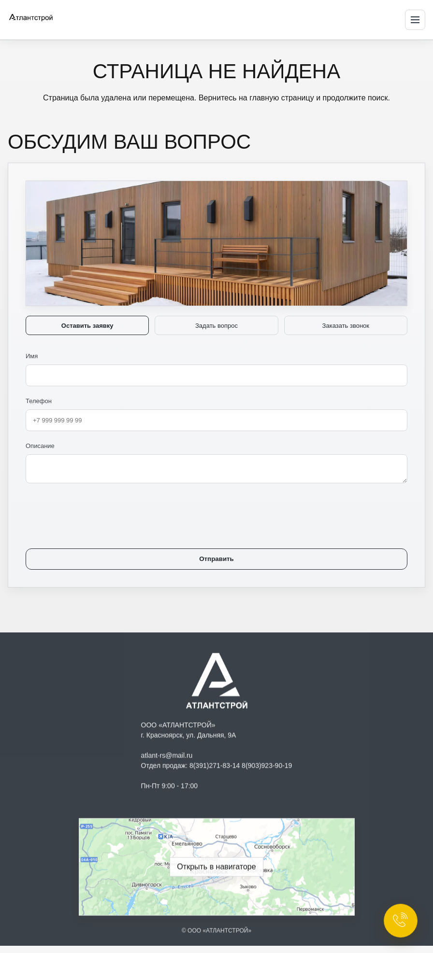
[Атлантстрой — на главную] (45, 18)
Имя (216, 369)
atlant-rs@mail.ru (167, 757)
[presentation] (99, 509)
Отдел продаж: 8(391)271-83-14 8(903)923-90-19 (216, 767)
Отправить (216, 558)
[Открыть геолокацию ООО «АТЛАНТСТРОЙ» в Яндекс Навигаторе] (217, 869)
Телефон (216, 414)
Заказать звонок (345, 325)
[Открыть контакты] (401, 921)
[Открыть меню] (415, 20)
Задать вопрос (216, 325)
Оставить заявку (87, 325)
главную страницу (281, 98)
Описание (216, 462)
